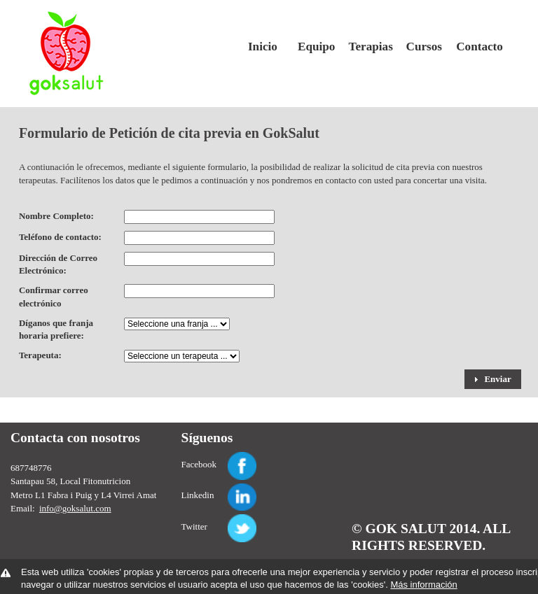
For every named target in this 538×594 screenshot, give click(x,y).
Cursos (424, 46)
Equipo (316, 46)
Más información (423, 584)
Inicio (262, 46)
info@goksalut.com (75, 508)
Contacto (477, 46)
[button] (492, 379)
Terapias (370, 46)
